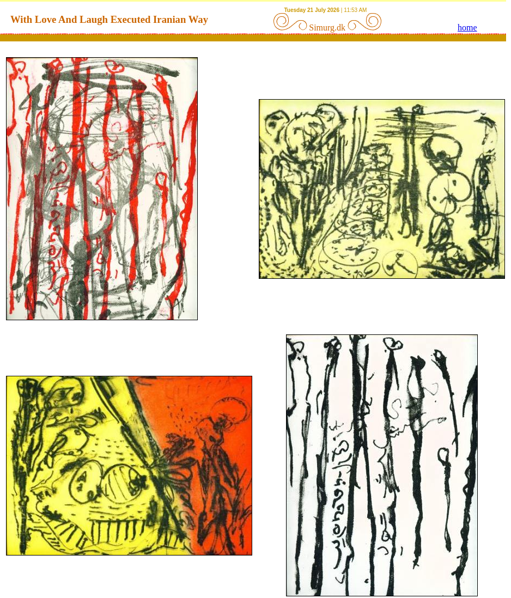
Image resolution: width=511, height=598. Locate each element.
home (467, 27)
